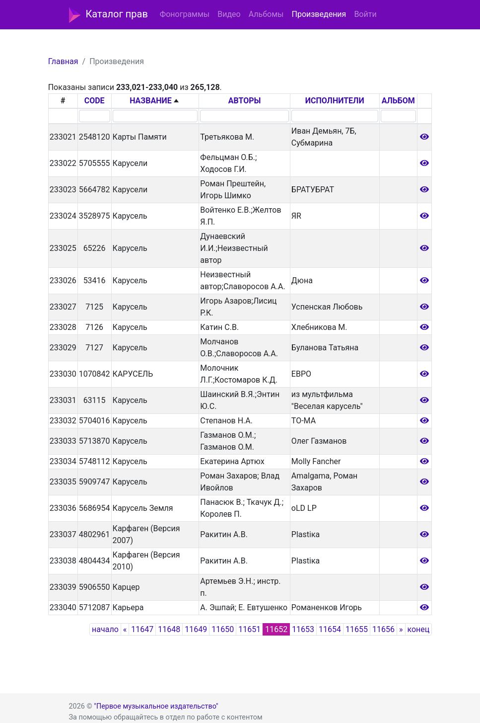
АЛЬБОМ (398, 100)
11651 (249, 629)
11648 (169, 629)
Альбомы (266, 14)
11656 (383, 629)
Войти (365, 14)
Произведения (318, 14)
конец (419, 629)
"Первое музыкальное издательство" (156, 706)
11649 (196, 629)
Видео (228, 14)
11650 (222, 629)
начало (105, 629)
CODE (94, 100)
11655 (356, 629)
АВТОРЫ (244, 100)
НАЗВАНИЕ (151, 100)
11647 (142, 629)
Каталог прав (108, 15)
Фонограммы (184, 14)
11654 (330, 629)
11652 (276, 629)
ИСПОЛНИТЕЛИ (334, 100)
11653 (303, 629)
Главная (63, 61)
